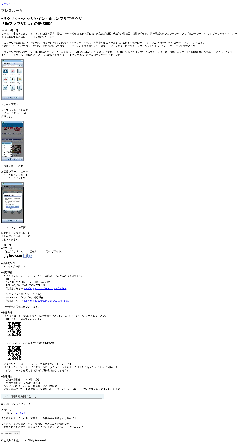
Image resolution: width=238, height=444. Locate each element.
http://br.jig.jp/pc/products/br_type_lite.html (45, 288)
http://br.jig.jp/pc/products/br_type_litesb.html (46, 300)
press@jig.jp (21, 413)
